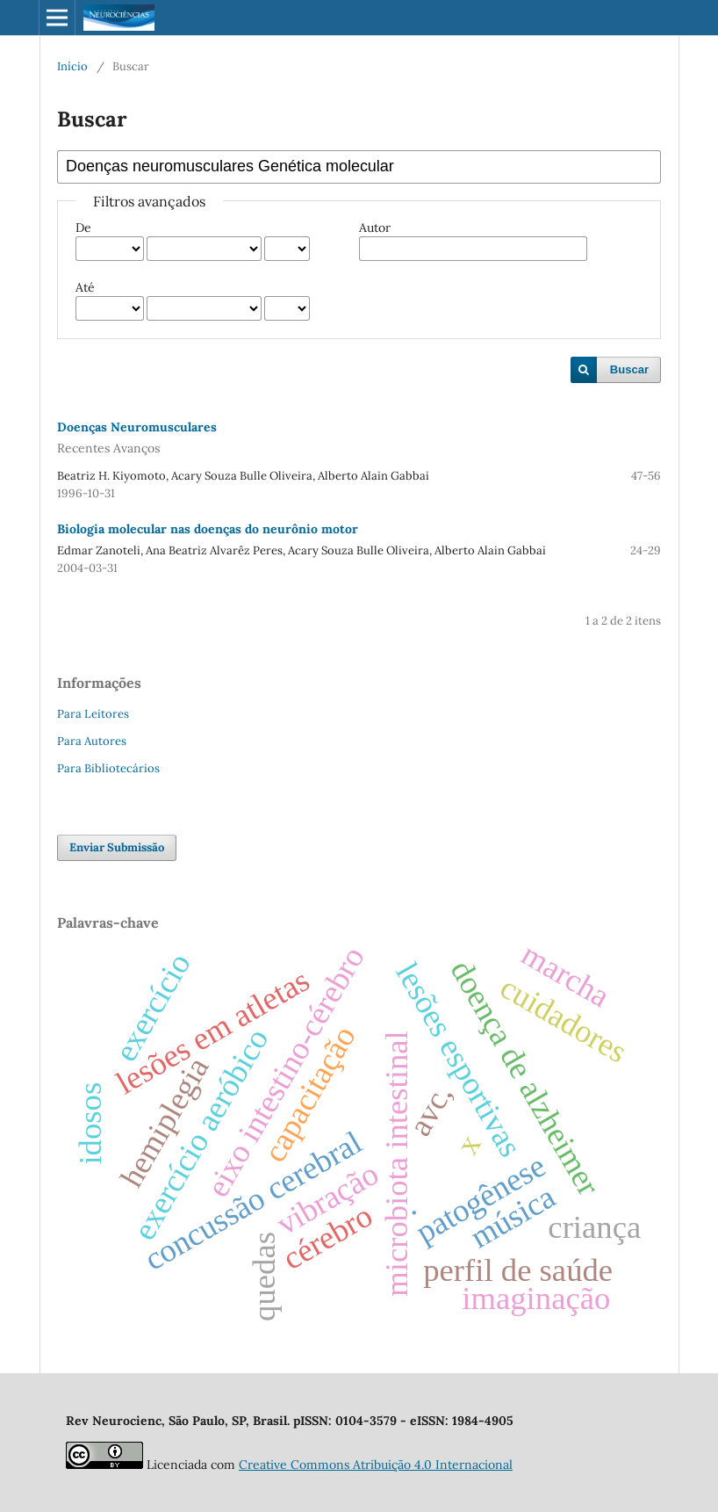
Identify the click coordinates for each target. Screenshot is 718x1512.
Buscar (629, 369)
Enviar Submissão (116, 847)
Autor (375, 227)
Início (72, 66)
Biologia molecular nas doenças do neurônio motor (207, 529)
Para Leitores (93, 713)
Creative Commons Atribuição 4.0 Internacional (376, 1464)
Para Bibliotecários (108, 768)
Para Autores (91, 741)
